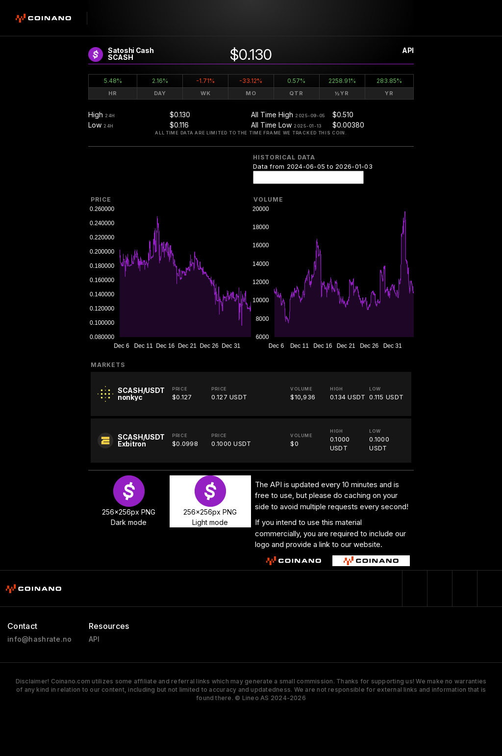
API (408, 50)
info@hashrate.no (39, 639)
